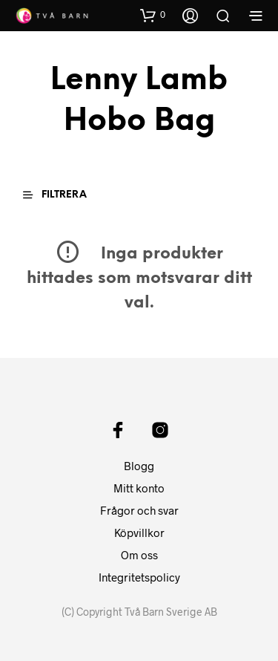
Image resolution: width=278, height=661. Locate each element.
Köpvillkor (139, 532)
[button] (152, 14)
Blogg (139, 465)
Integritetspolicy (139, 577)
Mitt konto (139, 488)
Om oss (139, 554)
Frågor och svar (139, 510)
